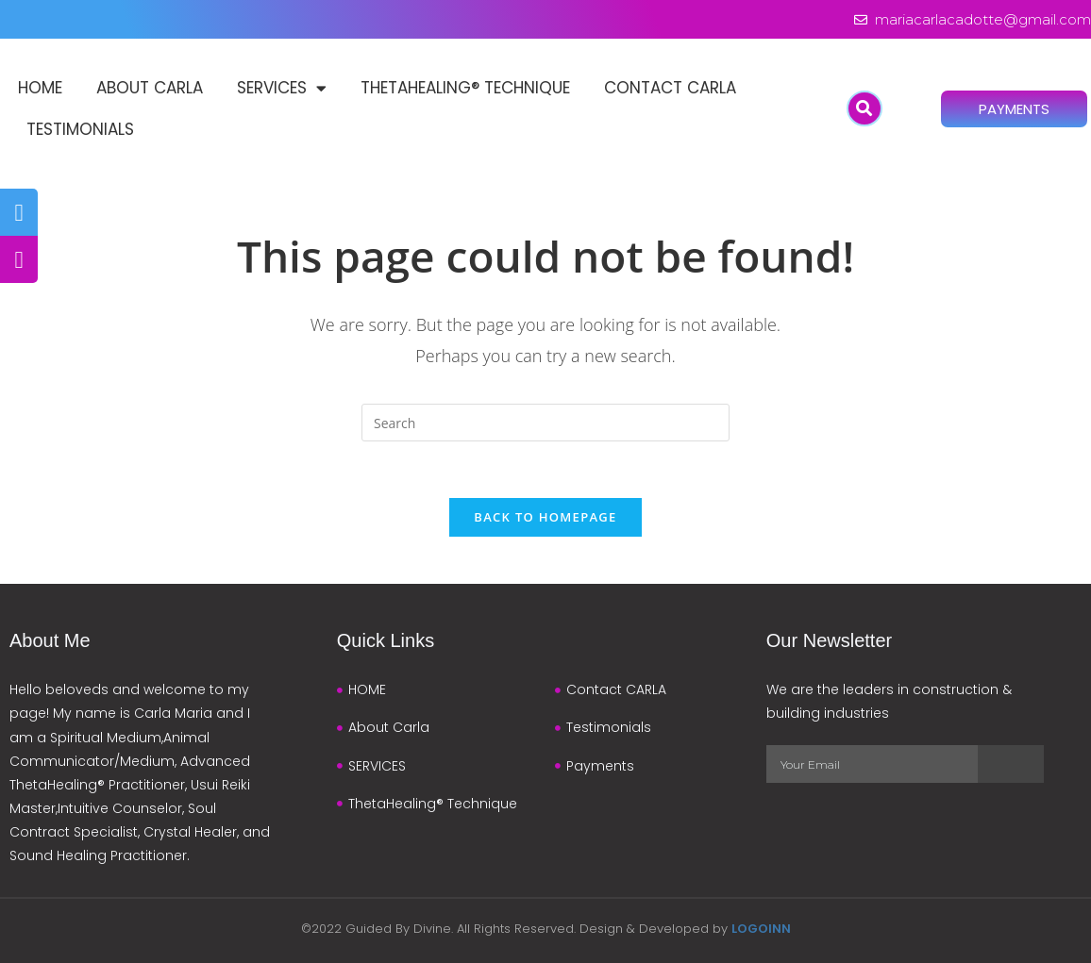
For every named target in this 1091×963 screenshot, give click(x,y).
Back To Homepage (545, 516)
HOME (40, 87)
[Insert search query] (545, 422)
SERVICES (282, 88)
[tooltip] (19, 212)
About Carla (149, 87)
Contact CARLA (670, 87)
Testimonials (80, 129)
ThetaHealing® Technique (465, 87)
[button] (864, 108)
